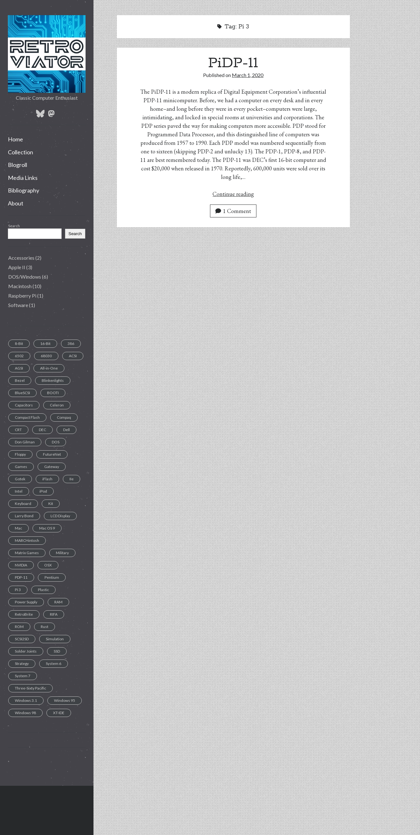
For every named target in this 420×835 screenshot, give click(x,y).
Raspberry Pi (22, 296)
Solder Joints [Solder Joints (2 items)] (26, 651)
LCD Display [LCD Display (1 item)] (60, 515)
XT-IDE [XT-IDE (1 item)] (58, 712)
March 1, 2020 (247, 75)
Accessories (21, 258)
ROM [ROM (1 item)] (19, 626)
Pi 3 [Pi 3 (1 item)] (18, 589)
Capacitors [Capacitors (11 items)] (24, 405)
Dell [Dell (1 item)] (66, 429)
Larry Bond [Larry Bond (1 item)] (24, 515)
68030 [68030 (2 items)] (46, 355)
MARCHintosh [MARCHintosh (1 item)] (27, 540)
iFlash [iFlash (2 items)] (47, 479)
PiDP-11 (233, 63)
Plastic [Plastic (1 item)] (43, 589)
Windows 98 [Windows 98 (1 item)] (25, 712)
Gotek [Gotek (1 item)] (20, 479)
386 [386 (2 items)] (71, 343)
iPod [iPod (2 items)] (43, 491)
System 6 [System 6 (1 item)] (53, 663)
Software (18, 305)
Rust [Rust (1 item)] (44, 626)
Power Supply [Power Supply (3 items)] (26, 602)
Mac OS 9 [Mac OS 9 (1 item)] (47, 528)
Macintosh (20, 286)
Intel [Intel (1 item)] (18, 491)
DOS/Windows (24, 277)
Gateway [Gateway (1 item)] (51, 466)
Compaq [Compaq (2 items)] (64, 417)
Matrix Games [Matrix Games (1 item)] (27, 552)
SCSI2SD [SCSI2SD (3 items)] (22, 639)
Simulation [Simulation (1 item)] (55, 639)
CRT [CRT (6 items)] (18, 429)
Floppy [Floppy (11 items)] (20, 454)
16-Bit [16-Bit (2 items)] (45, 343)
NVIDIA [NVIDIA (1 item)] (21, 565)
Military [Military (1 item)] (62, 552)
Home (15, 139)
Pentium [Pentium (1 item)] (52, 577)
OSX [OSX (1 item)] (48, 565)
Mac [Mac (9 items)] (18, 528)
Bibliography (23, 190)
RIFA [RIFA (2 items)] (53, 614)
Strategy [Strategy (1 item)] (22, 663)
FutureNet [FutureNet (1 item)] (52, 454)
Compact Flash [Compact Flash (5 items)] (27, 417)
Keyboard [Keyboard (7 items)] (23, 503)
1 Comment (233, 211)
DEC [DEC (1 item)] (42, 429)
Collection (20, 152)
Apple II (16, 267)
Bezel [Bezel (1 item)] (20, 380)
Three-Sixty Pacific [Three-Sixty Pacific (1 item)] (30, 688)
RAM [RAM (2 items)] (58, 602)
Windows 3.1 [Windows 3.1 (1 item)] (26, 700)
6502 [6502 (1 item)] (19, 355)
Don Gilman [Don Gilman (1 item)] (25, 442)
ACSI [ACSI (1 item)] (73, 355)
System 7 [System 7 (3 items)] (22, 675)
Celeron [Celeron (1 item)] (57, 405)
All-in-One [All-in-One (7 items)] (49, 368)
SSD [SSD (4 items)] (57, 651)
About (15, 203)
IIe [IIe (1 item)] (71, 479)
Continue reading (233, 194)
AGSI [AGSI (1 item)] (19, 368)
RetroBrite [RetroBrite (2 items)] (24, 614)
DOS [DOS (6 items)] (55, 442)
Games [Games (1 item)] (21, 466)
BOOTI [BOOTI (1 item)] (53, 392)
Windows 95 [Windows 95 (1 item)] (64, 700)
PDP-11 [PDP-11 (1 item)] (21, 577)
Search (14, 225)
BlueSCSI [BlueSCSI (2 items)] (22, 392)
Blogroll (17, 164)
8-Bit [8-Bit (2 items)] (19, 343)
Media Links (23, 177)
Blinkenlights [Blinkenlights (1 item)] (53, 380)
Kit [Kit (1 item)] (50, 503)
